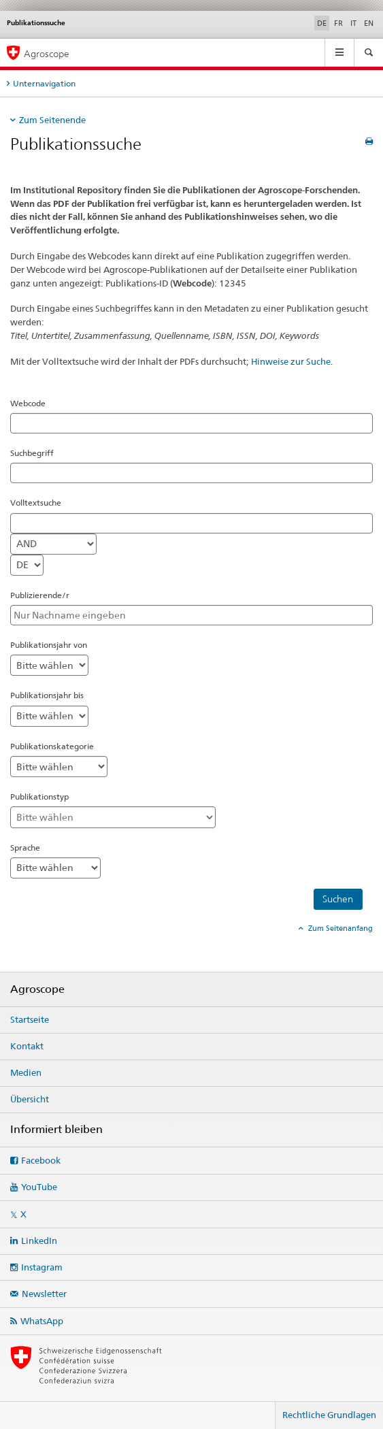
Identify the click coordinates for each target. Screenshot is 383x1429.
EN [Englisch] (368, 23)
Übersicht (29, 1099)
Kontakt (27, 1045)
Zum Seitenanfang (339, 928)
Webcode (28, 403)
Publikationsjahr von (48, 645)
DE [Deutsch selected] (322, 23)
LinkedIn (39, 1240)
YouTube (39, 1186)
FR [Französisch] (338, 23)
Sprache (25, 847)
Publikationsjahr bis (47, 695)
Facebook (41, 1160)
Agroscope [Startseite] (46, 53)
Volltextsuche (35, 502)
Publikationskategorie (52, 746)
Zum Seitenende (52, 119)
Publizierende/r (39, 595)
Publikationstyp (39, 796)
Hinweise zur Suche (291, 361)
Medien (25, 1072)
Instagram (42, 1267)
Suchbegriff (32, 453)
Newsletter (44, 1293)
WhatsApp (41, 1320)
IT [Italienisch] (353, 23)
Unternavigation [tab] (44, 83)
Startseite (29, 1019)
